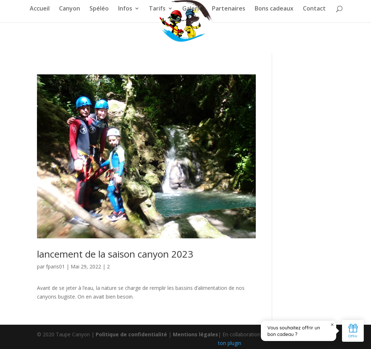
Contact (314, 9)
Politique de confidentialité (131, 334)
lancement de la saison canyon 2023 (115, 253)
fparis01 (55, 266)
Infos (125, 9)
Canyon (69, 9)
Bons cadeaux (274, 9)
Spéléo (99, 9)
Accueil (40, 9)
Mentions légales (195, 334)
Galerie (192, 9)
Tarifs (157, 9)
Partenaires (228, 9)
